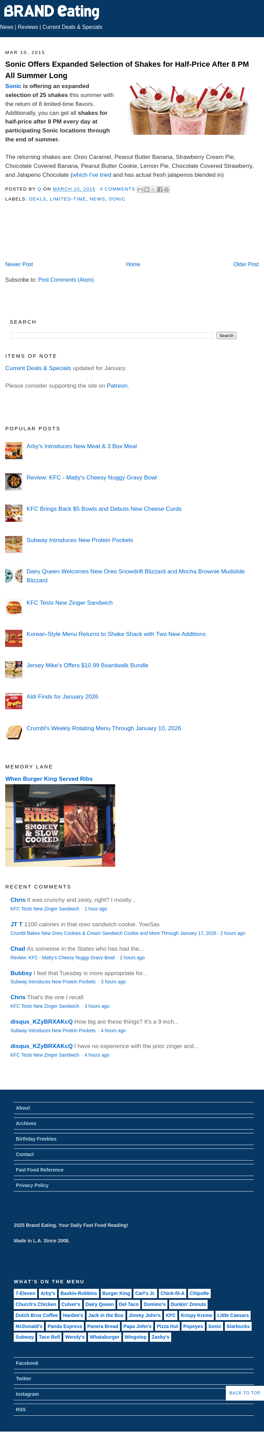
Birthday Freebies (36, 1139)
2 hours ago (232, 933)
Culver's (71, 1304)
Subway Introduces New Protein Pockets (79, 540)
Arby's (48, 1293)
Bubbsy (21, 973)
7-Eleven (25, 1293)
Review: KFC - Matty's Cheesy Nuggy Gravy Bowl (91, 477)
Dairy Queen (100, 1304)
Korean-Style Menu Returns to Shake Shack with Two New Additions (116, 633)
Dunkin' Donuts (188, 1304)
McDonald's (28, 1326)
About (23, 1108)
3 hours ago (113, 981)
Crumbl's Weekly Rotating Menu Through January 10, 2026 (103, 728)
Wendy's (75, 1337)
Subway (24, 1337)
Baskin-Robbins (78, 1293)
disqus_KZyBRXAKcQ (41, 1021)
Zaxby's (160, 1337)
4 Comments (117, 189)
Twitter (23, 1378)
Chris (17, 899)
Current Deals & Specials (72, 27)
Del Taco (129, 1304)
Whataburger (104, 1337)
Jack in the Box (106, 1315)
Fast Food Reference (39, 1170)
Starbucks (238, 1326)
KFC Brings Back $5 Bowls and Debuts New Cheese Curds (104, 508)
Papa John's (137, 1326)
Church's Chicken (35, 1304)
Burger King (116, 1293)
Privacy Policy (32, 1185)
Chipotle (199, 1293)
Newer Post (19, 264)
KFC (171, 1315)
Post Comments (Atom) (66, 280)
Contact (25, 1154)
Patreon (117, 385)
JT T (16, 924)
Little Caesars (233, 1315)
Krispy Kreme (196, 1315)
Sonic (13, 86)
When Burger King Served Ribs (49, 778)
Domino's (154, 1304)
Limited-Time (68, 199)
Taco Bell (49, 1337)
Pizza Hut (167, 1326)
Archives (26, 1123)
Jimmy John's (145, 1315)
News (6, 27)
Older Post (246, 264)
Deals (37, 199)
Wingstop (136, 1337)
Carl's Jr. (145, 1293)
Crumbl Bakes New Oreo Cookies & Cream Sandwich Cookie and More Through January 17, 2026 (113, 933)
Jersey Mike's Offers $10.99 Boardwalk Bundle (87, 665)
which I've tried (92, 174)
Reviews (28, 27)
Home (133, 264)
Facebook (27, 1363)
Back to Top (245, 1393)
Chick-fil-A (173, 1293)
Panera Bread (102, 1326)
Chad (17, 948)
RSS (21, 1409)
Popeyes (193, 1326)
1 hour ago (96, 908)
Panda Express (64, 1326)
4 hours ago (113, 1030)
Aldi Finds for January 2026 (62, 696)
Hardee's (73, 1315)
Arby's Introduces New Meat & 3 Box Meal (81, 446)
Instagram (27, 1394)
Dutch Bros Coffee (36, 1315)
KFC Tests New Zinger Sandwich (69, 602)
